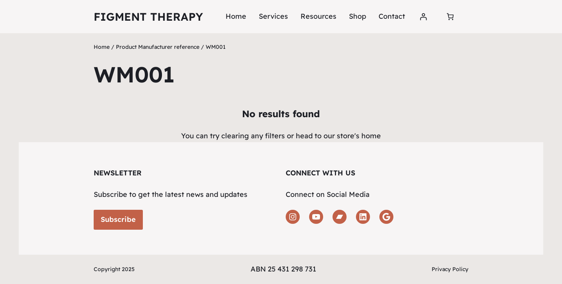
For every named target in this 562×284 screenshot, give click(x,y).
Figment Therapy (148, 16)
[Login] (423, 16)
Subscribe (118, 219)
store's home (359, 135)
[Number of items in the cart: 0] (450, 16)
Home (236, 16)
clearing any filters (253, 135)
